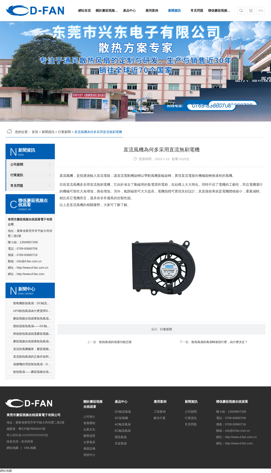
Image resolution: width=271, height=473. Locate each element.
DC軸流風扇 (123, 411)
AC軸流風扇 (123, 424)
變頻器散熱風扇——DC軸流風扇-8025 (33, 344)
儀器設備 (89, 448)
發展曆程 (89, 423)
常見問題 (197, 10)
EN (261, 10)
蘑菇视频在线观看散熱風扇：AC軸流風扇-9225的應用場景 (33, 359)
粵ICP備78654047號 (32, 428)
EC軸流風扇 (123, 430)
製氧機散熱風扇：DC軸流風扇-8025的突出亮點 (33, 321)
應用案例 (151, 10)
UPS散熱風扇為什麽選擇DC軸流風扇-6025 (33, 329)
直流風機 (66, 193)
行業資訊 (16, 193)
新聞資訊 (174, 10)
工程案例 (160, 411)
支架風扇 (121, 443)
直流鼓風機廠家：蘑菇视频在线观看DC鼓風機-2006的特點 (33, 367)
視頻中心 (89, 454)
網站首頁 (84, 10)
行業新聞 (64, 132)
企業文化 (89, 429)
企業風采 (89, 442)
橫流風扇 (121, 437)
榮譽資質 (89, 435)
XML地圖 (30, 447)
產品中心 (129, 10)
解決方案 (160, 418)
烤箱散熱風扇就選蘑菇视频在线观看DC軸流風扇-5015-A (33, 351)
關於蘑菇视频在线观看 (107, 10)
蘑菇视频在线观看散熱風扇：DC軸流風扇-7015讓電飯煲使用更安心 (33, 336)
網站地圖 (12, 447)
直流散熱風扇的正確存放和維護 (33, 374)
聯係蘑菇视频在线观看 (219, 10)
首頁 (35, 132)
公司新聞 (16, 182)
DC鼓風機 (121, 418)
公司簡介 (89, 416)
